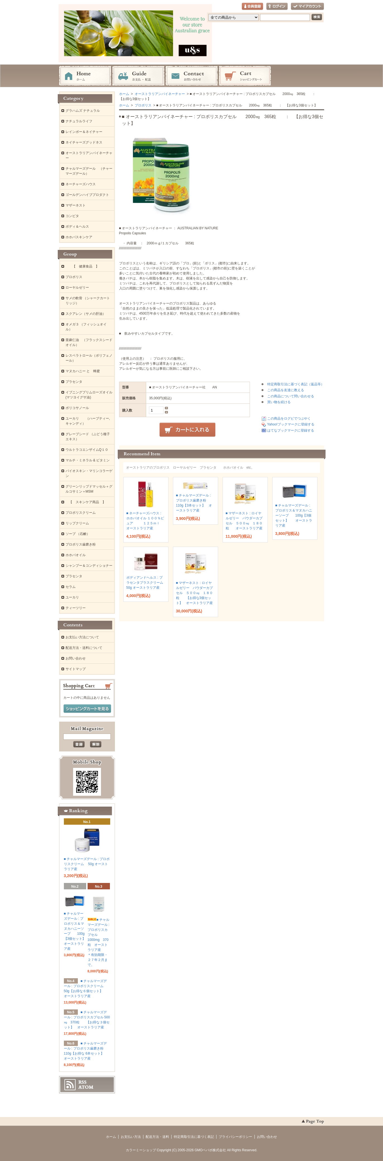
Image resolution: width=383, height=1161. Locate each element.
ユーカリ (72, 597)
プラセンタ (74, 382)
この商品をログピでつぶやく (289, 418)
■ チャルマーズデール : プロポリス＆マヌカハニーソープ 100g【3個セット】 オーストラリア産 (293, 515)
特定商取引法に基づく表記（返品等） (295, 384)
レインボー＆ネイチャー (84, 132)
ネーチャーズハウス (81, 184)
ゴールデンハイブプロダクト (87, 195)
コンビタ (72, 216)
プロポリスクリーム (81, 513)
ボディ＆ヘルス (77, 226)
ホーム (85, 76)
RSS (82, 1082)
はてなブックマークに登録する (290, 430)
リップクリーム (77, 523)
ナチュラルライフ (79, 121)
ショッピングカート (245, 76)
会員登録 (252, 6)
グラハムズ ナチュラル (83, 111)
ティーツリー (76, 608)
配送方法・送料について (84, 648)
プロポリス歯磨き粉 (81, 544)
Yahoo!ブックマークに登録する (290, 424)
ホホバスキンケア (79, 237)
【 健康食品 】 (82, 266)
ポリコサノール (77, 408)
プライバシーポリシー (235, 1137)
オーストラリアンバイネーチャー (159, 94)
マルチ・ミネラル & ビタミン (88, 460)
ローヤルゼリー (77, 287)
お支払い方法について (82, 637)
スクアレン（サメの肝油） (86, 314)
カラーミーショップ (141, 1150)
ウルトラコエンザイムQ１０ (87, 450)
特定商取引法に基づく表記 (194, 1137)
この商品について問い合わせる (290, 396)
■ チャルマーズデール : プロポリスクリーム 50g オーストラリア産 (87, 864)
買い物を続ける (279, 402)
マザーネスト (76, 205)
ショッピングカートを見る (87, 708)
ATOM (85, 1087)
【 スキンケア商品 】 (86, 502)
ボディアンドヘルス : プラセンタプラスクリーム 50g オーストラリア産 (148, 583)
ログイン (277, 6)
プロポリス (142, 105)
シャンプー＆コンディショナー (89, 566)
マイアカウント (307, 6)
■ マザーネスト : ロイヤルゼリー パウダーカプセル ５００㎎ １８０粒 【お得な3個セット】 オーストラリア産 (194, 593)
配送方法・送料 (157, 1137)
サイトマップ (76, 669)
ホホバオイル (76, 555)
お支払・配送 (138, 76)
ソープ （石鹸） (78, 534)
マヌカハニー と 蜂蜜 (83, 371)
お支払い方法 (131, 1137)
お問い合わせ (191, 76)
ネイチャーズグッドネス (84, 142)
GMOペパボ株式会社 (210, 1150)
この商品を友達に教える (285, 390)
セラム (71, 587)
